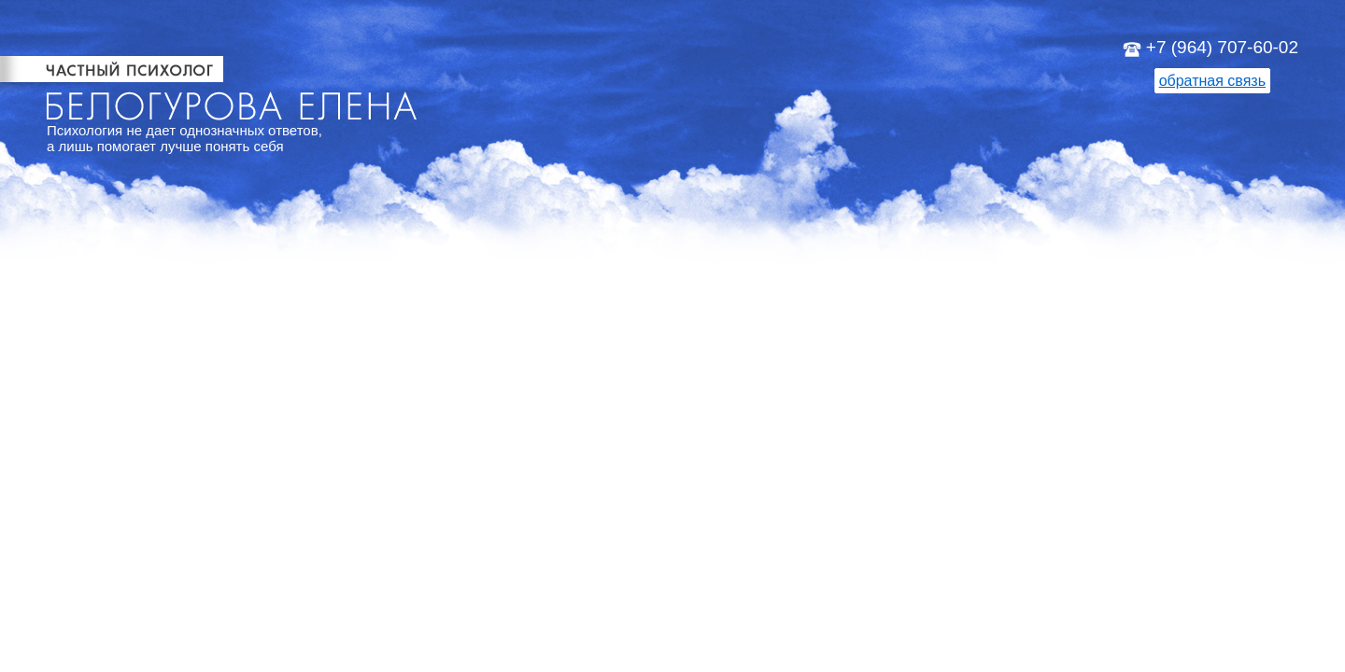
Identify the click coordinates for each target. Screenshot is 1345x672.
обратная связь (1212, 81)
